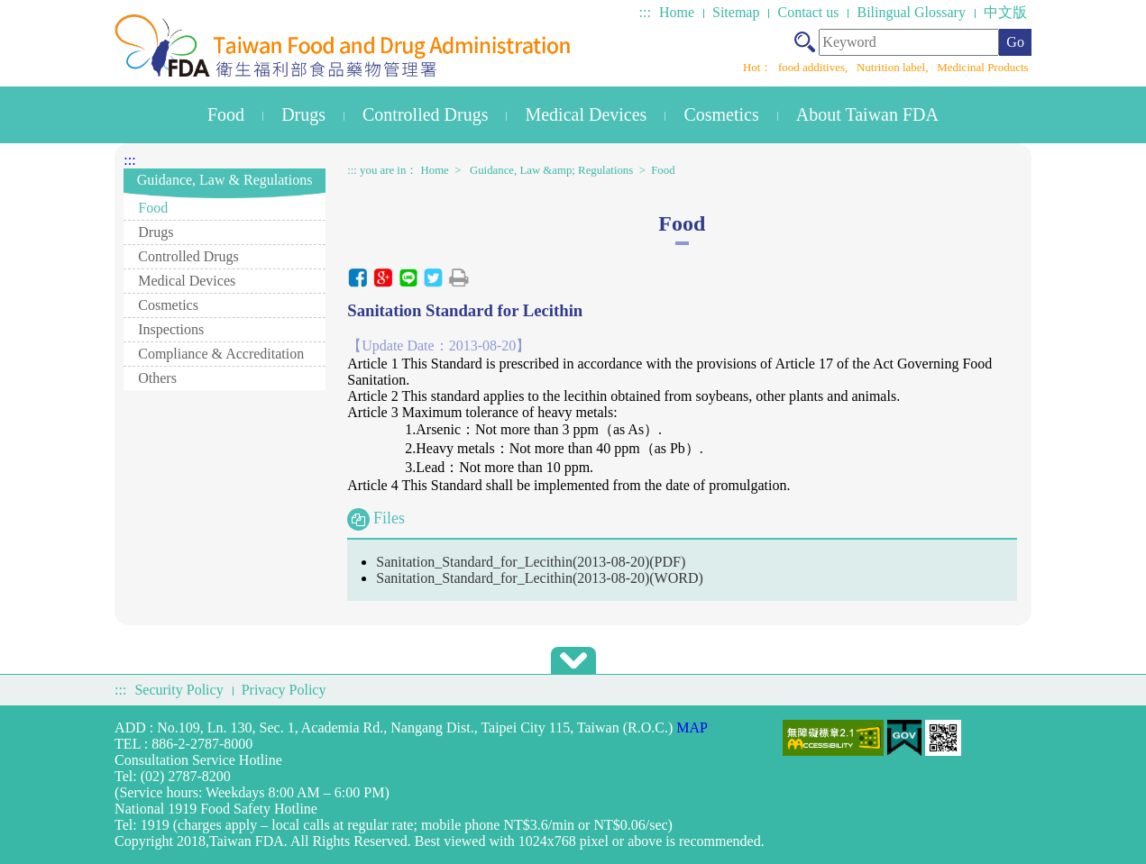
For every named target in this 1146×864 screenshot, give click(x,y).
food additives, (814, 67)
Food (225, 114)
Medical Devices (585, 114)
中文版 (1005, 12)
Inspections (171, 329)
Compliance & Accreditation (221, 353)
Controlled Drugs (425, 114)
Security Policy (178, 689)
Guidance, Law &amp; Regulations (551, 170)
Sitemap (735, 12)
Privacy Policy (284, 689)
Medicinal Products (982, 67)
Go (1015, 42)
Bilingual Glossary (911, 12)
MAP (692, 727)
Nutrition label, (894, 67)
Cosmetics (720, 114)
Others (157, 378)
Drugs (303, 114)
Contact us (808, 12)
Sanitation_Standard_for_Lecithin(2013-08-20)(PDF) (530, 561)
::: (645, 12)
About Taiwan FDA (867, 114)
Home (676, 12)
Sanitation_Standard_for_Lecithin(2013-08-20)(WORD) (539, 578)
